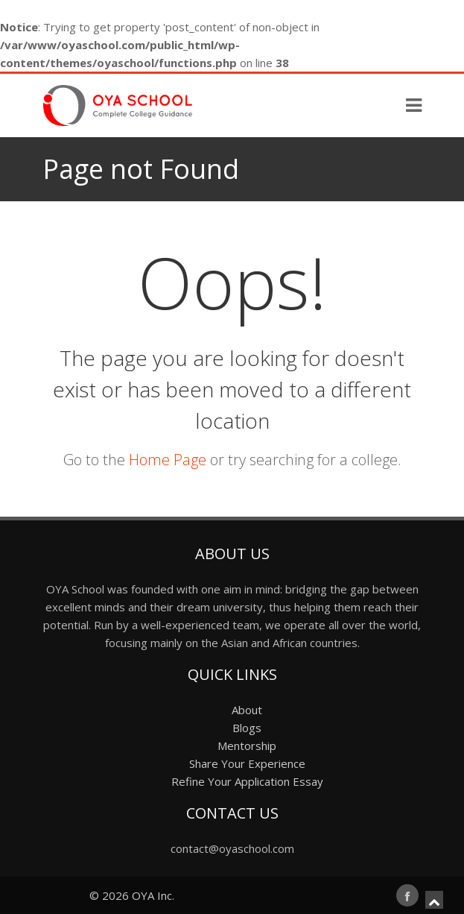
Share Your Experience (247, 763)
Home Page (167, 460)
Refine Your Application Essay (247, 781)
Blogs (246, 727)
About (247, 709)
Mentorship (246, 745)
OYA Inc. (153, 895)
